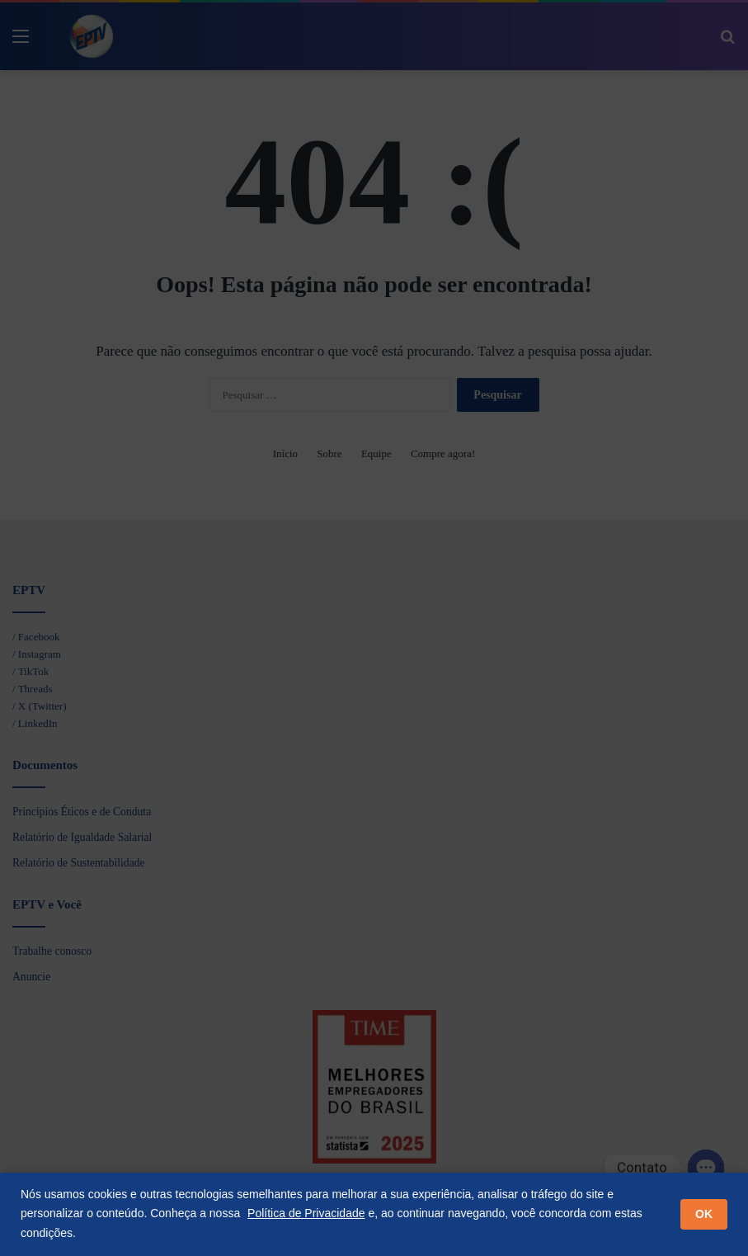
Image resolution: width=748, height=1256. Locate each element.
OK (704, 1214)
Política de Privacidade (306, 1213)
